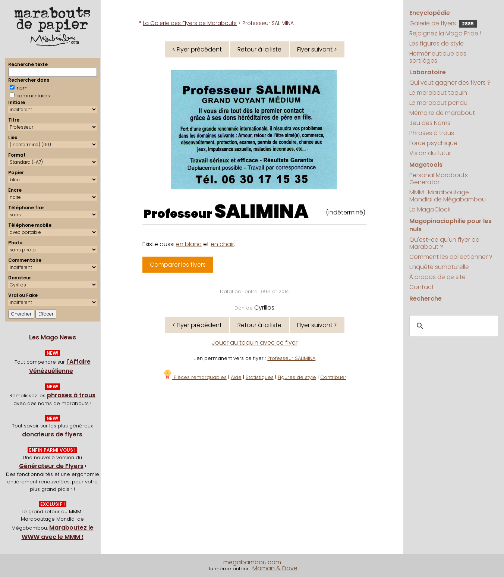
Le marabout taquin (438, 92)
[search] (453, 326)
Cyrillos (264, 307)
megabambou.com (252, 562)
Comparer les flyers (178, 264)
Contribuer (333, 377)
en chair (222, 244)
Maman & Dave (274, 568)
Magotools (425, 164)
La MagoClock (429, 209)
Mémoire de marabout (442, 113)
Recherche (425, 298)
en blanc (189, 244)
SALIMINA (261, 211)
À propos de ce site (437, 277)
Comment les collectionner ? (450, 257)
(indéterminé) (345, 212)
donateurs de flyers (52, 434)
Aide (236, 377)
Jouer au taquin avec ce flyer (254, 342)
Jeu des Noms (429, 123)
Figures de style (297, 377)
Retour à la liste (259, 49)
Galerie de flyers (443, 23)
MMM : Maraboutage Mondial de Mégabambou (447, 196)
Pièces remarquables (195, 377)
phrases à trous (71, 395)
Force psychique (433, 143)
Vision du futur (430, 153)
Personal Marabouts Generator (438, 178)
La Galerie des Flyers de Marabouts (190, 23)
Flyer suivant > (317, 49)
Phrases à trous (431, 133)
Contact (421, 287)
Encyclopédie (429, 13)
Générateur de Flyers (51, 466)
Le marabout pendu (438, 102)
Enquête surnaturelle (439, 267)
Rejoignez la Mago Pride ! (445, 33)
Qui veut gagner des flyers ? (450, 82)
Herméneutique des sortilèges (437, 57)
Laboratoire (427, 72)
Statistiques (260, 377)
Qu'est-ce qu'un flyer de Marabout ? (444, 243)
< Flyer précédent (197, 49)
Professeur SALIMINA (291, 358)
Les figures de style (436, 43)
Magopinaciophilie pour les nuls (450, 225)
